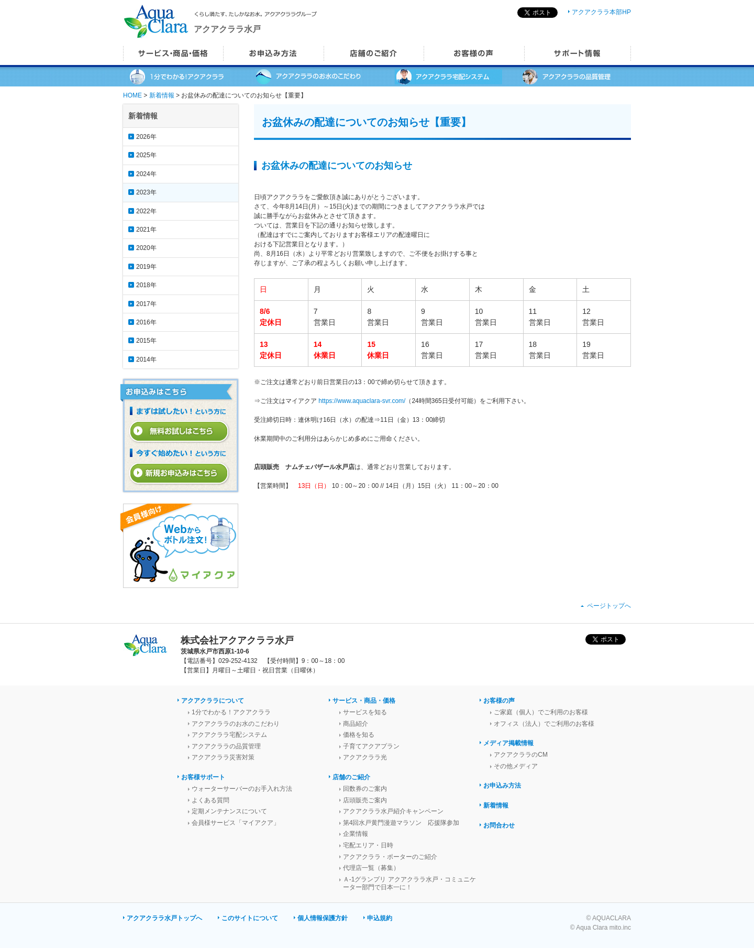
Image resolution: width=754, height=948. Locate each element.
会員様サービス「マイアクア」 (236, 822)
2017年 (146, 304)
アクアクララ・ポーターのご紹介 (390, 856)
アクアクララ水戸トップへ (164, 918)
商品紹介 (355, 723)
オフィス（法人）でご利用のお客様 (544, 723)
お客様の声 (499, 700)
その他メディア (516, 766)
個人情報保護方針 (322, 918)
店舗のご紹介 (351, 777)
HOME (132, 95)
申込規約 (379, 918)
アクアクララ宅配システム (229, 734)
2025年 (146, 155)
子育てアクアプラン (371, 746)
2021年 (146, 229)
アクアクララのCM (521, 754)
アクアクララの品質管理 (226, 746)
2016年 (146, 322)
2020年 (146, 248)
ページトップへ (609, 605)
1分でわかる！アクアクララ (231, 712)
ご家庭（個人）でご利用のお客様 (541, 712)
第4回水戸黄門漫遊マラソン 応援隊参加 (401, 822)
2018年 (146, 285)
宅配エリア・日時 (368, 845)
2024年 (146, 174)
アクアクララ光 (365, 757)
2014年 (146, 359)
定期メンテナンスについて (229, 811)
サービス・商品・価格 (363, 700)
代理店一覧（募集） (371, 867)
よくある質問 (210, 800)
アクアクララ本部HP (601, 12)
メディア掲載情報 (508, 743)
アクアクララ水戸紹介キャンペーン (393, 811)
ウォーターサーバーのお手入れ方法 (242, 788)
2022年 (146, 211)
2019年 (146, 266)
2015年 (146, 340)
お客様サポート (203, 777)
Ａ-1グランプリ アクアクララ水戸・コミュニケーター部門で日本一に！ (409, 883)
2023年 (146, 192)
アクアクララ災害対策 (223, 757)
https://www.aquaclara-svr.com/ (361, 401)
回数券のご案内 (365, 788)
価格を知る (358, 734)
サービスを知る (365, 712)
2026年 (146, 136)
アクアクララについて (212, 700)
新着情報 (161, 95)
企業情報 (355, 833)
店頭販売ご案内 (365, 800)
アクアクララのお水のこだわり (236, 723)
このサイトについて (249, 918)
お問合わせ (499, 825)
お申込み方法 (502, 785)
